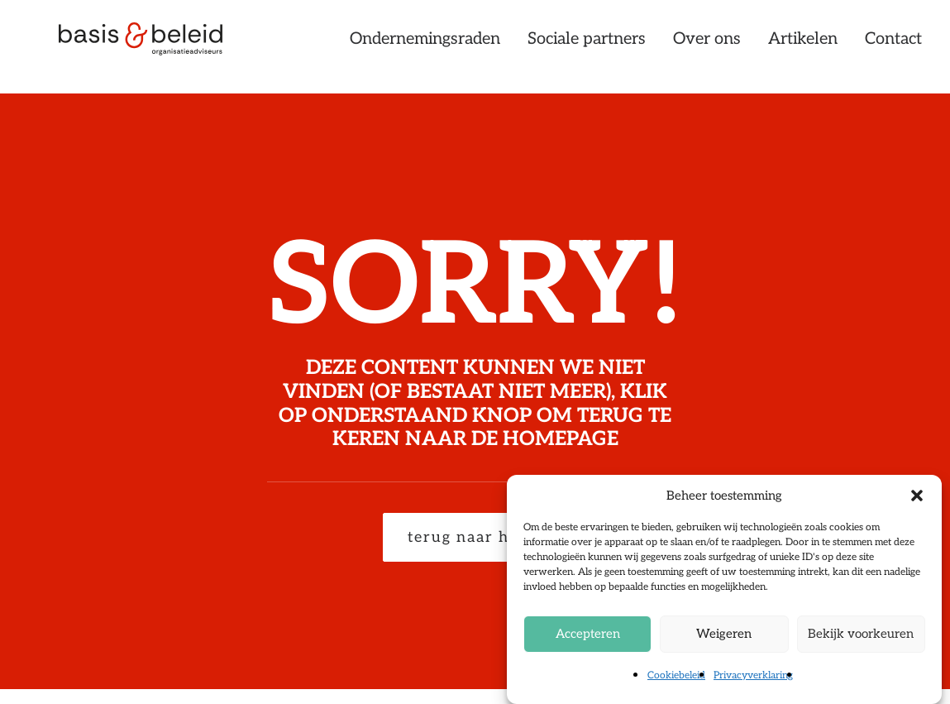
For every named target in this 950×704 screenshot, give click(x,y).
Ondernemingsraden (425, 47)
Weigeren (724, 633)
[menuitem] (431, 47)
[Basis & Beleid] (151, 47)
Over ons (707, 47)
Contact (893, 47)
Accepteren (588, 633)
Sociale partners (587, 47)
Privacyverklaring (753, 675)
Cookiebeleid (676, 675)
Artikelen (803, 47)
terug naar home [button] (475, 537)
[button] (917, 495)
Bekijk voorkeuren (861, 633)
